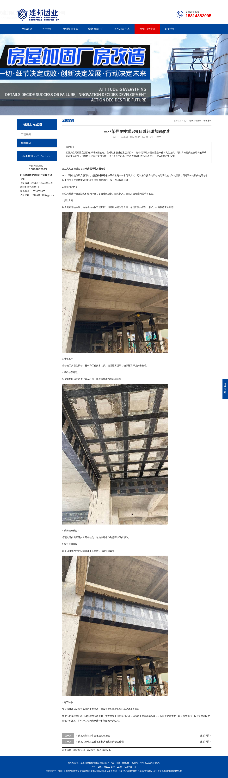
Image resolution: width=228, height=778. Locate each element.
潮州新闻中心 (96, 28)
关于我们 (47, 28)
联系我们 (191, 2)
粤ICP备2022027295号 (150, 763)
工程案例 (26, 134)
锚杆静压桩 (177, 771)
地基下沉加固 (106, 771)
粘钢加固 (168, 771)
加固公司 (62, 771)
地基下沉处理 (119, 771)
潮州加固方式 (121, 28)
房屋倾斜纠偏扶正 (145, 771)
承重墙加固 (95, 771)
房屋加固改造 (72, 771)
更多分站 (206, 2)
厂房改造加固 (84, 771)
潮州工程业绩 (147, 28)
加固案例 (26, 143)
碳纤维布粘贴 (104, 750)
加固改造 (91, 750)
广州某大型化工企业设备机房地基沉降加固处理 (100, 741)
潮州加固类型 (70, 28)
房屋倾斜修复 (131, 771)
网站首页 (27, 28)
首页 (185, 121)
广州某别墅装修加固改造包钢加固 (93, 735)
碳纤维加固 (79, 750)
